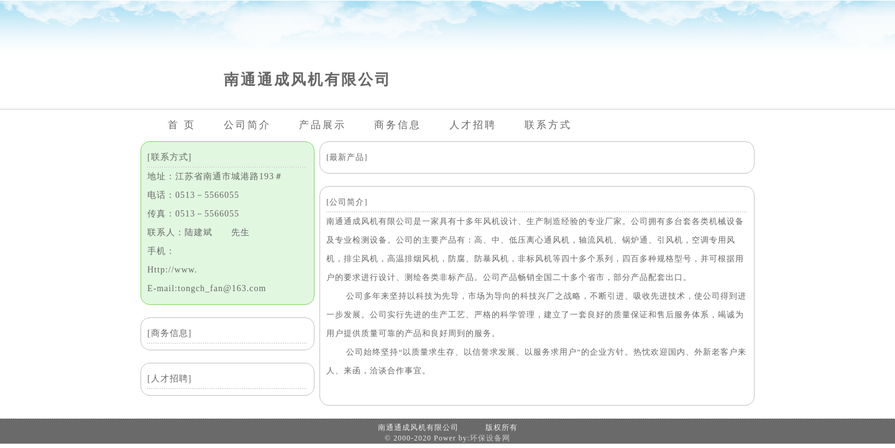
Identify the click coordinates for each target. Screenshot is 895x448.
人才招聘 (473, 124)
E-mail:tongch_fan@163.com (206, 288)
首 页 (182, 124)
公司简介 (247, 124)
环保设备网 (490, 438)
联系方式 (548, 124)
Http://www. (172, 269)
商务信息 (397, 124)
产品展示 (322, 124)
